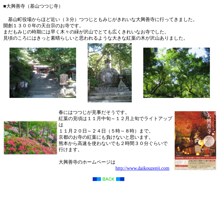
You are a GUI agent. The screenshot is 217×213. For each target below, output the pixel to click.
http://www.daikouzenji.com (142, 168)
